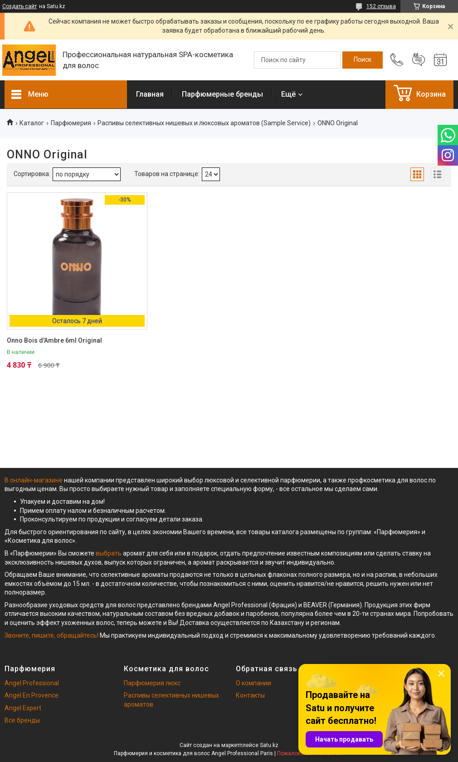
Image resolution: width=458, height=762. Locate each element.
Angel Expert (23, 708)
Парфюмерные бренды (222, 94)
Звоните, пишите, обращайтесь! (51, 635)
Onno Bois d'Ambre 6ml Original (54, 340)
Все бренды (22, 720)
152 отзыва (381, 6)
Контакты (250, 695)
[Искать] (362, 60)
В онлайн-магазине (34, 480)
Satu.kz (269, 745)
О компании (253, 683)
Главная (150, 94)
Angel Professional (32, 683)
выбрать (109, 553)
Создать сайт (19, 6)
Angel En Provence (31, 695)
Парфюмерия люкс (152, 683)
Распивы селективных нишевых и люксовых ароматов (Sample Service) (204, 123)
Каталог (31, 123)
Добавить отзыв (418, 60)
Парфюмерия (71, 123)
